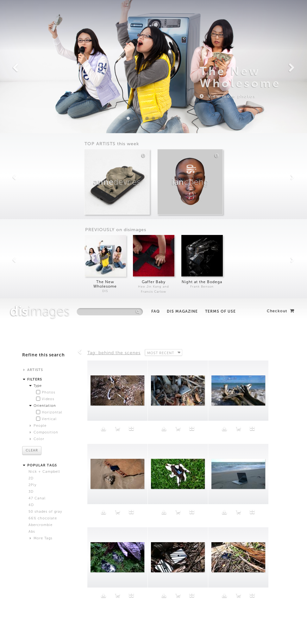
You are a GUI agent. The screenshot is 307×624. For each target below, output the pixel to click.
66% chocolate (42, 220)
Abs (31, 233)
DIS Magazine (182, 13)
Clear (32, 152)
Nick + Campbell (44, 173)
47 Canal (37, 200)
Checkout (280, 12)
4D (31, 207)
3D (31, 193)
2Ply (32, 187)
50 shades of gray (45, 213)
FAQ (155, 13)
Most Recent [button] (161, 54)
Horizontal (52, 114)
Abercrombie (40, 226)
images (40, 13)
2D (31, 180)
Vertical (49, 121)
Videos (48, 101)
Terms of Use (220, 13)
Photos (48, 94)
